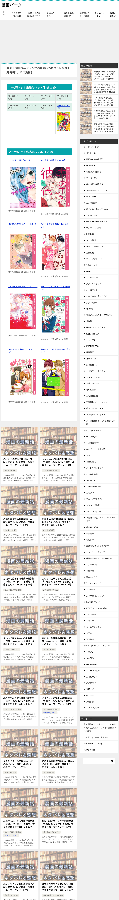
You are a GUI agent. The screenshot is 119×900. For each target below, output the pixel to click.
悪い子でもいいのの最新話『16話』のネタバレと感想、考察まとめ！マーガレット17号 (19, 887)
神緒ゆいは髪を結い (94, 172)
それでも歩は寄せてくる (96, 296)
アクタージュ (92, 178)
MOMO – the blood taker (96, 608)
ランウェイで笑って (94, 377)
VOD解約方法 (89, 750)
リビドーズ (91, 620)
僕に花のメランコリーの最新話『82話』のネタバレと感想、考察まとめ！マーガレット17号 (57, 824)
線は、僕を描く (93, 333)
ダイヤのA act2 (92, 277)
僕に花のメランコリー (51, 832)
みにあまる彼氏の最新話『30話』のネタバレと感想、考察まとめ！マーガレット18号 (57, 641)
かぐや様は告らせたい (95, 596)
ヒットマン (91, 340)
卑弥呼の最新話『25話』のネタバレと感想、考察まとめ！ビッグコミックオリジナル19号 (104, 114)
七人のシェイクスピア (95, 552)
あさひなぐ (91, 683)
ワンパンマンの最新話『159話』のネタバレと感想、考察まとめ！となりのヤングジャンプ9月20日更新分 (104, 88)
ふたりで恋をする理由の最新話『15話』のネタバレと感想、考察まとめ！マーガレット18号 (19, 701)
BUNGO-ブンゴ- (93, 602)
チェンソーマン (93, 197)
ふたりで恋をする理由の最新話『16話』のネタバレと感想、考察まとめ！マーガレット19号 (19, 581)
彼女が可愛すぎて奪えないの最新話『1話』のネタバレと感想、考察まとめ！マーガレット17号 (58, 887)
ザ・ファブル (92, 437)
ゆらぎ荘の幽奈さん (94, 184)
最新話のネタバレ (50, 14)
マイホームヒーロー (94, 480)
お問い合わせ (113, 14)
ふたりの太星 (92, 203)
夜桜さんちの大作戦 (94, 159)
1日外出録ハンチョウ (95, 486)
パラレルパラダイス (94, 468)
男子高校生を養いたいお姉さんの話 (100, 422)
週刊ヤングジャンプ (92, 583)
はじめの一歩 (92, 365)
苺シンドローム (10, 772)
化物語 (89, 321)
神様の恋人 (91, 461)
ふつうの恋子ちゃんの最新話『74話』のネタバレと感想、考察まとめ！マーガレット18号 (19, 641)
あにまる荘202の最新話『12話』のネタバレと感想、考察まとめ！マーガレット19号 (58, 522)
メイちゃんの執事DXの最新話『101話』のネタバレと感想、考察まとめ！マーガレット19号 (58, 462)
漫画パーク (11, 5)
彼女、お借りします (94, 408)
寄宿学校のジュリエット (96, 402)
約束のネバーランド (94, 246)
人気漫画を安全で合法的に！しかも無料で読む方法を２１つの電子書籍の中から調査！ (100, 727)
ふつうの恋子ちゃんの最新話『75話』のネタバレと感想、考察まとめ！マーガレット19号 (57, 581)
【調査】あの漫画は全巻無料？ (33, 14)
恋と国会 (90, 695)
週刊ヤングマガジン (92, 430)
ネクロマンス (92, 290)
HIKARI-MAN (91, 664)
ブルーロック (92, 564)
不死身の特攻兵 (93, 443)
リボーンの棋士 (93, 670)
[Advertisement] (59, 40)
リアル (89, 633)
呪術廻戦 (90, 234)
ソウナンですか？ (93, 511)
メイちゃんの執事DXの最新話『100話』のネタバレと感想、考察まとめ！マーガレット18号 (58, 701)
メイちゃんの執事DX (51, 470)
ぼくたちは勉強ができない (97, 209)
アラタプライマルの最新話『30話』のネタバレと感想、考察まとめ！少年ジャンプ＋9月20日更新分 (104, 127)
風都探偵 (90, 701)
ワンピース (91, 153)
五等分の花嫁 (92, 396)
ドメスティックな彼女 (95, 371)
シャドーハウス (93, 614)
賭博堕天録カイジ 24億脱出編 (99, 558)
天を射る (90, 658)
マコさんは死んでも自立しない (99, 315)
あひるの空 (91, 358)
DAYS (88, 271)
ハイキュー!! (91, 215)
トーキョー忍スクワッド (96, 190)
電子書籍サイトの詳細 (84, 14)
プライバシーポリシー (99, 14)
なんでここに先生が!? (95, 449)
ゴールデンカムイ (93, 627)
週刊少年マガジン (91, 265)
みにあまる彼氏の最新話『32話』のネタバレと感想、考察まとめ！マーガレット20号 (18, 462)
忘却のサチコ (92, 677)
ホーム (4, 14)
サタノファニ (92, 455)
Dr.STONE (90, 165)
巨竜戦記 (90, 352)
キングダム (91, 589)
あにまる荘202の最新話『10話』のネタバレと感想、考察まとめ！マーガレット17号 (58, 764)
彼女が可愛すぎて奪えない (53, 895)
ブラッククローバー (94, 259)
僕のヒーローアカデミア (96, 221)
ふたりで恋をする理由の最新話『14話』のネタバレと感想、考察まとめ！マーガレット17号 (19, 824)
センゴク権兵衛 (93, 505)
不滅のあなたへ (93, 383)
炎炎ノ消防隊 (92, 302)
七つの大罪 (91, 389)
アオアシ (90, 652)
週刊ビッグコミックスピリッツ (97, 645)
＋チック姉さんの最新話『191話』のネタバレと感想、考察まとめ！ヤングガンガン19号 (104, 101)
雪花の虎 (90, 689)
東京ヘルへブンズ (93, 284)
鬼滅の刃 (90, 252)
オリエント (91, 309)
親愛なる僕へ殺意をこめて (97, 546)
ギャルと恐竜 (92, 474)
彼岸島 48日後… (93, 527)
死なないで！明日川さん (96, 327)
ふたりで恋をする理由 (13, 590)
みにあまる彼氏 (10, 470)
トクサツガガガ (93, 708)
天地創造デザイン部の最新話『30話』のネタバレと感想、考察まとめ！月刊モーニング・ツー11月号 (104, 75)
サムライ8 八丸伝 (93, 228)
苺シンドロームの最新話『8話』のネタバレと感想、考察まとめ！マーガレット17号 (19, 764)
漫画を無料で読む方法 (16, 14)
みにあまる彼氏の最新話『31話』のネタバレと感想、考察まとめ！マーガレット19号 (18, 522)
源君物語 (90, 639)
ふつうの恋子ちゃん (50, 590)
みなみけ (90, 493)
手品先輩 (90, 533)
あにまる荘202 (48, 530)
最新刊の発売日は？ (69, 14)
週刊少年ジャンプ (91, 147)
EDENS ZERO (92, 346)
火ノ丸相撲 (91, 240)
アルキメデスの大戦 (94, 499)
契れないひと (92, 577)
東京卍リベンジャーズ (95, 414)
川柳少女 (90, 571)
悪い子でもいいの (11, 895)
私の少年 (90, 540)
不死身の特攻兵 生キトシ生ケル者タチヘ (100, 519)
